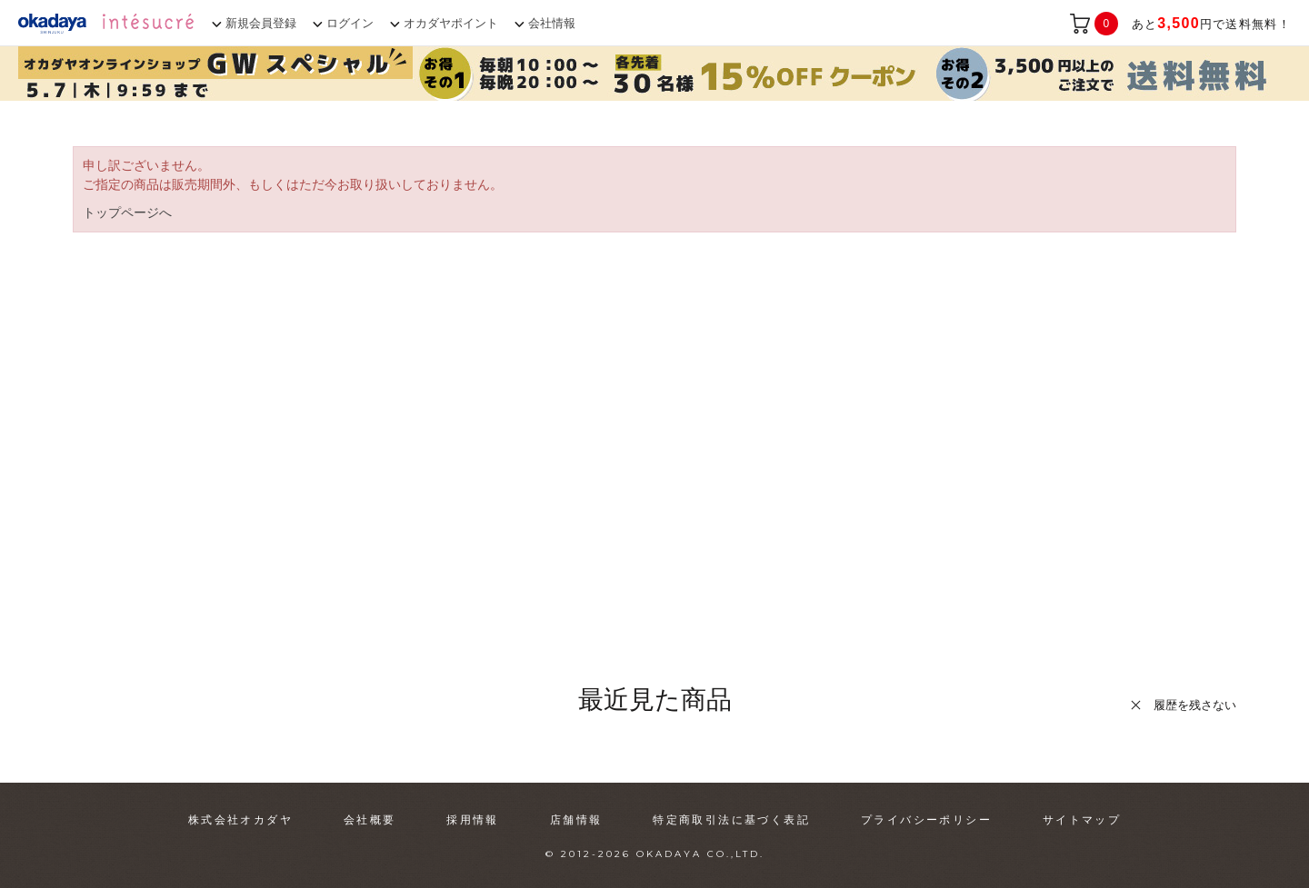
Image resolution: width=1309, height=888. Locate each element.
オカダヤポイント (451, 23)
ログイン (350, 23)
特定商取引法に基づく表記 (731, 820)
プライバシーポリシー (926, 820)
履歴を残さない (1195, 705)
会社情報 (551, 23)
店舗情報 (576, 820)
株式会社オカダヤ (240, 820)
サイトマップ (1082, 820)
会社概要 (370, 820)
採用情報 (472, 820)
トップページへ (127, 212)
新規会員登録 (260, 23)
